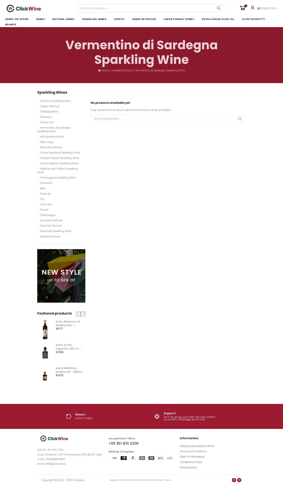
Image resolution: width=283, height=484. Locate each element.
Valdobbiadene (49, 111)
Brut (43, 188)
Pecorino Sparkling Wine (55, 101)
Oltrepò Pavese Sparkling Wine (59, 158)
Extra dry (45, 193)
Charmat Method (51, 225)
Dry (42, 199)
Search (219, 8)
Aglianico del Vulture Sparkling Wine (57, 170)
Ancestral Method (51, 220)
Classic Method (49, 106)
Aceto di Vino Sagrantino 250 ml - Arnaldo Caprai (68, 347)
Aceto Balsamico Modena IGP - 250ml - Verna (69, 370)
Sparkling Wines (52, 92)
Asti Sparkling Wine (52, 136)
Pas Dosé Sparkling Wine (55, 231)
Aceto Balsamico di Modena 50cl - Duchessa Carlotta (68, 323)
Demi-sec (46, 204)
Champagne (48, 215)
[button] (78, 314)
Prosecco (46, 117)
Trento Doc (47, 122)
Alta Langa (46, 142)
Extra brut (46, 183)
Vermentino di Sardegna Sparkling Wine (53, 129)
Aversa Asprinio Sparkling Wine (59, 163)
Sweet (44, 209)
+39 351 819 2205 (123, 443)
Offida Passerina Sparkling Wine (60, 152)
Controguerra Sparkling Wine (58, 177)
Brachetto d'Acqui (51, 147)
